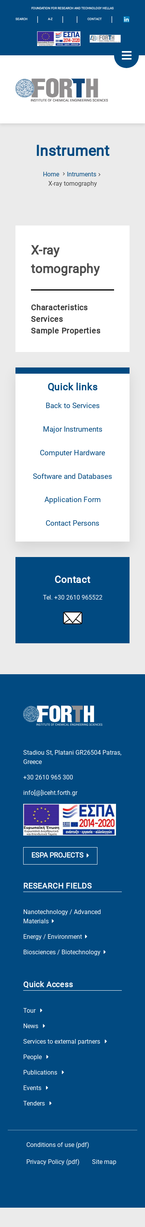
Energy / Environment (55, 928)
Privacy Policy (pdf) (53, 1153)
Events (35, 1079)
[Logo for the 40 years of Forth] (105, 39)
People (36, 1048)
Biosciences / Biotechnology (64, 943)
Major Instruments (72, 429)
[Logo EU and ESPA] (59, 38)
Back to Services (73, 405)
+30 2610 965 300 (48, 767)
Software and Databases (72, 476)
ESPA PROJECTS (60, 847)
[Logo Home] (72, 89)
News (34, 1017)
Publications (43, 1064)
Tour (33, 1002)
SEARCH (21, 19)
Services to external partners (65, 1033)
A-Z (50, 19)
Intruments (81, 174)
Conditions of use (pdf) (57, 1136)
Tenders (37, 1095)
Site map (104, 1153)
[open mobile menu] (126, 55)
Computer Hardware (72, 452)
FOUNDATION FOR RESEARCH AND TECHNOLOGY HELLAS (72, 8)
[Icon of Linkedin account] (126, 19)
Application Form (72, 499)
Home (51, 174)
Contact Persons (72, 523)
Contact (94, 19)
